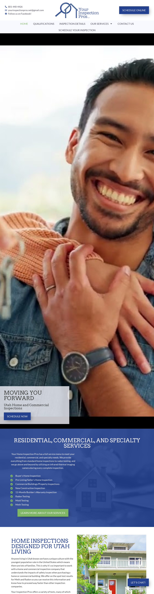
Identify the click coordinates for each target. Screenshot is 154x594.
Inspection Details (72, 23)
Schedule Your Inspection (77, 30)
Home (24, 23)
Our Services (101, 23)
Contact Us (126, 23)
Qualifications (43, 23)
